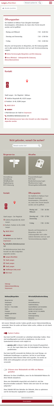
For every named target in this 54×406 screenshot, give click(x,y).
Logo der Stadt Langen (10, 3)
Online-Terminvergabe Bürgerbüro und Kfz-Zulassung (24, 54)
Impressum (27, 112)
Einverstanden (27, 401)
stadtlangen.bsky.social (13, 269)
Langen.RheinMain (11, 257)
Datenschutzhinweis (27, 397)
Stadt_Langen (10, 260)
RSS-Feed (9, 273)
